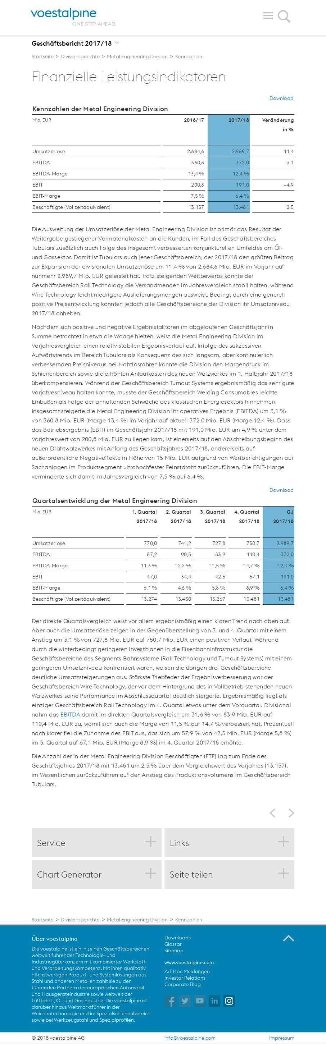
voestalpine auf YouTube (199, 1001)
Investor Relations (184, 978)
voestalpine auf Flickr (214, 1001)
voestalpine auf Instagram (229, 1001)
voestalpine (73, 17)
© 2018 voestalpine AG (58, 1038)
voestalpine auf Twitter (185, 1001)
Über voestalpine (54, 938)
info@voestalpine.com (190, 1038)
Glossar (173, 944)
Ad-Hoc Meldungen (187, 971)
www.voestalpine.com (189, 962)
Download (282, 98)
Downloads (177, 937)
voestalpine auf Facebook (170, 1001)
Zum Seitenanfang (288, 938)
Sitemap (174, 950)
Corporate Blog (182, 984)
